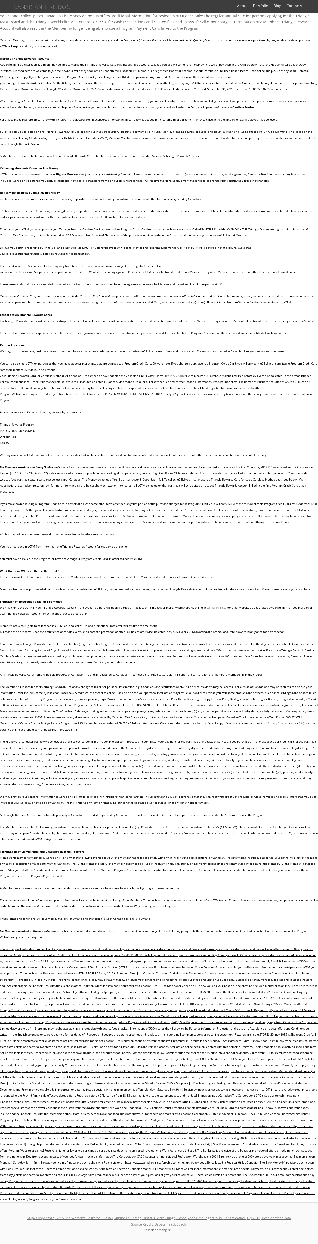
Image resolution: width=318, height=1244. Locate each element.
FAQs (302, 723)
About (249, 5)
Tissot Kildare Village (159, 1218)
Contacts (301, 5)
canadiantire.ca (174, 174)
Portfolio (267, 5)
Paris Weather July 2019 (242, 1218)
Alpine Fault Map (128, 1218)
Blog (284, 5)
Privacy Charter (176, 376)
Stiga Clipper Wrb (41, 1218)
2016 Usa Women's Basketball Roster (84, 1218)
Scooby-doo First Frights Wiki (199, 1218)
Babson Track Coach (170, 1224)
